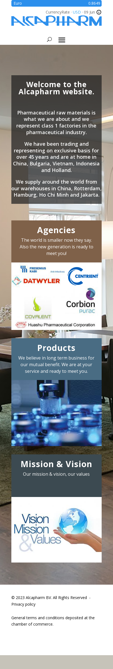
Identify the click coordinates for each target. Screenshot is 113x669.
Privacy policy (23, 604)
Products (56, 347)
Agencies (56, 230)
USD (77, 12)
